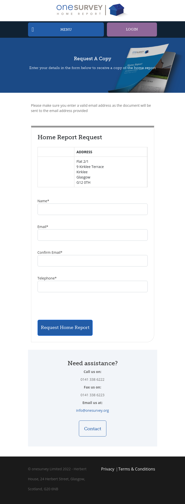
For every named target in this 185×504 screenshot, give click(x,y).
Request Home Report (65, 327)
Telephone (47, 278)
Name (43, 200)
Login (132, 29)
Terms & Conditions (136, 469)
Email (43, 226)
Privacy (107, 469)
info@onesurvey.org (92, 410)
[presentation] (76, 306)
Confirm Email (50, 252)
